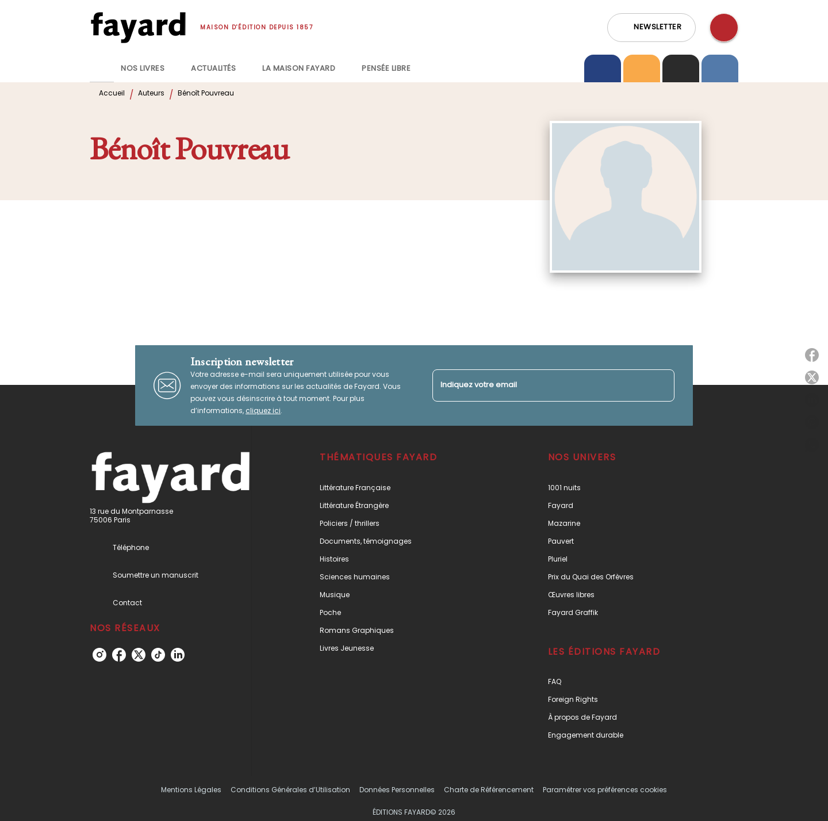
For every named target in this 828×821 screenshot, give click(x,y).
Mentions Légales (191, 790)
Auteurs (151, 93)
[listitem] (99, 655)
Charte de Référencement (489, 790)
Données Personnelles (397, 790)
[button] (651, 27)
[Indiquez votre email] (539, 385)
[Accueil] (138, 27)
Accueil (112, 93)
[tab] (102, 68)
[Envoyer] (660, 385)
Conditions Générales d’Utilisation (290, 790)
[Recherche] (724, 27)
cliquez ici (263, 410)
